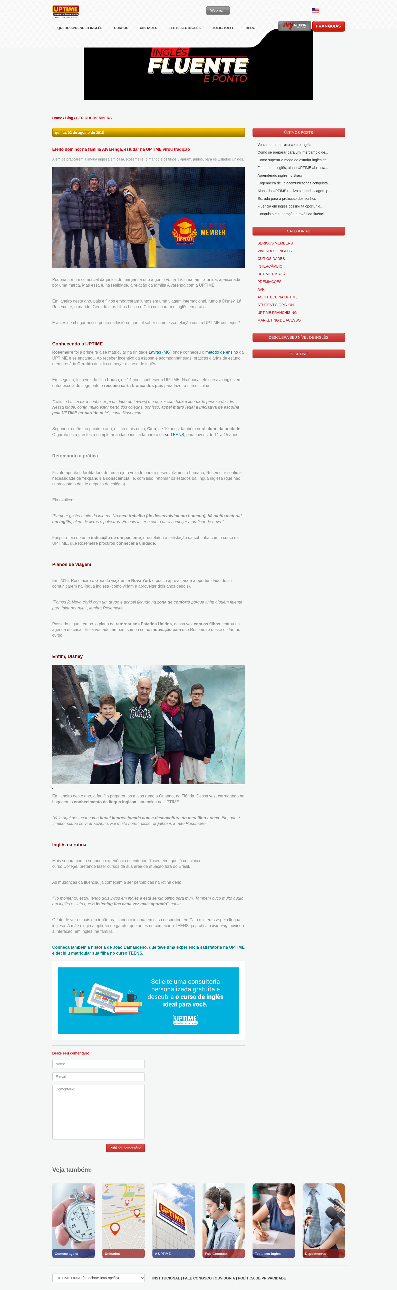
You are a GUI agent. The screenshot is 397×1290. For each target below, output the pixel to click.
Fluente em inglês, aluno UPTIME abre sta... (293, 168)
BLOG (251, 40)
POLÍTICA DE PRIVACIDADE (262, 1278)
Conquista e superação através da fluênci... (292, 214)
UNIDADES (148, 40)
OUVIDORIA (225, 1278)
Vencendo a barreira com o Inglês (284, 145)
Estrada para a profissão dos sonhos (287, 198)
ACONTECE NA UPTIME (278, 297)
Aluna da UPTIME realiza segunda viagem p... (294, 191)
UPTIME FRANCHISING (277, 312)
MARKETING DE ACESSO (279, 320)
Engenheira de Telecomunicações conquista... (294, 183)
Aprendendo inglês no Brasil (280, 175)
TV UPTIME (298, 354)
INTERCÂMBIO (270, 266)
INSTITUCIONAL (166, 1278)
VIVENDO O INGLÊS (275, 251)
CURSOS (121, 40)
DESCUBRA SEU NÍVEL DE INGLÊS (298, 337)
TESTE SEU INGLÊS (185, 40)
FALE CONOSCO (197, 1278)
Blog (69, 118)
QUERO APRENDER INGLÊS (80, 40)
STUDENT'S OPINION (276, 305)
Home (57, 118)
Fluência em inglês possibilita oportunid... (290, 206)
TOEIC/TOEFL (223, 40)
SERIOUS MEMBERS (94, 118)
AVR (261, 289)
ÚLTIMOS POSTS (298, 132)
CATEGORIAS (298, 231)
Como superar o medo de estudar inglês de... (294, 160)
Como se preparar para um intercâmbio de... (293, 152)
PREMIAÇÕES (270, 282)
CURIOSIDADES (271, 259)
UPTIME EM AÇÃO (273, 274)
